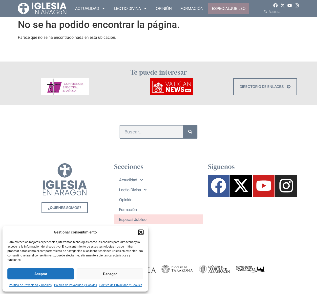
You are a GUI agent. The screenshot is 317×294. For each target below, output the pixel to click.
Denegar (110, 274)
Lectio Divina (130, 8)
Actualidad (90, 8)
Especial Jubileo (229, 8)
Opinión (164, 8)
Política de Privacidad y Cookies (30, 285)
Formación (191, 8)
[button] (140, 232)
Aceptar (40, 274)
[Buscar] (190, 132)
